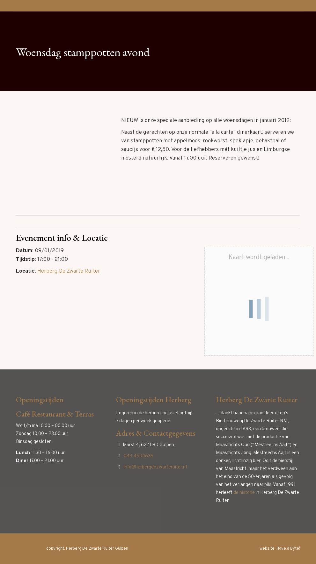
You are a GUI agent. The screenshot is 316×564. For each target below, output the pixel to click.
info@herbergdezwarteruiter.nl (155, 467)
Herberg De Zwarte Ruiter (68, 271)
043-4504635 (138, 456)
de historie (244, 493)
